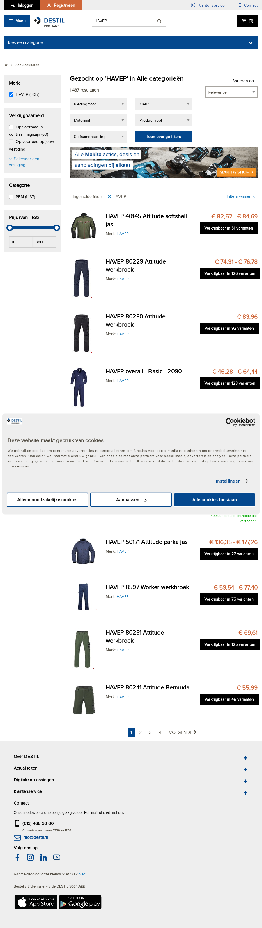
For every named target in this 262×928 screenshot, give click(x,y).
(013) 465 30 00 (38, 823)
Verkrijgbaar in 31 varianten (228, 228)
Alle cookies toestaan (214, 499)
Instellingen (228, 481)
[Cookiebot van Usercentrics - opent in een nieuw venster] (229, 422)
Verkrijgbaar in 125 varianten (229, 644)
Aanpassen (131, 499)
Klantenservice (211, 5)
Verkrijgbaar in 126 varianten (229, 273)
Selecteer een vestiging (24, 162)
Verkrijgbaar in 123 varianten (229, 383)
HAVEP (123, 233)
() (251, 21)
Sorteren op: (243, 81)
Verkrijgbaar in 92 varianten (229, 328)
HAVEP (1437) (27, 94)
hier (82, 874)
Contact (251, 5)
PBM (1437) (25, 197)
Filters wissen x (241, 196)
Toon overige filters (163, 136)
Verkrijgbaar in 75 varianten (229, 599)
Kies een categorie (25, 43)
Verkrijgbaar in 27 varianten (229, 554)
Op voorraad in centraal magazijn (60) (28, 130)
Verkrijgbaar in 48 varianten (229, 699)
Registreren (64, 5)
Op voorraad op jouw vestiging (31, 145)
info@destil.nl (35, 837)
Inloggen (25, 5)
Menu (20, 21)
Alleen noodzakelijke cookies (47, 499)
